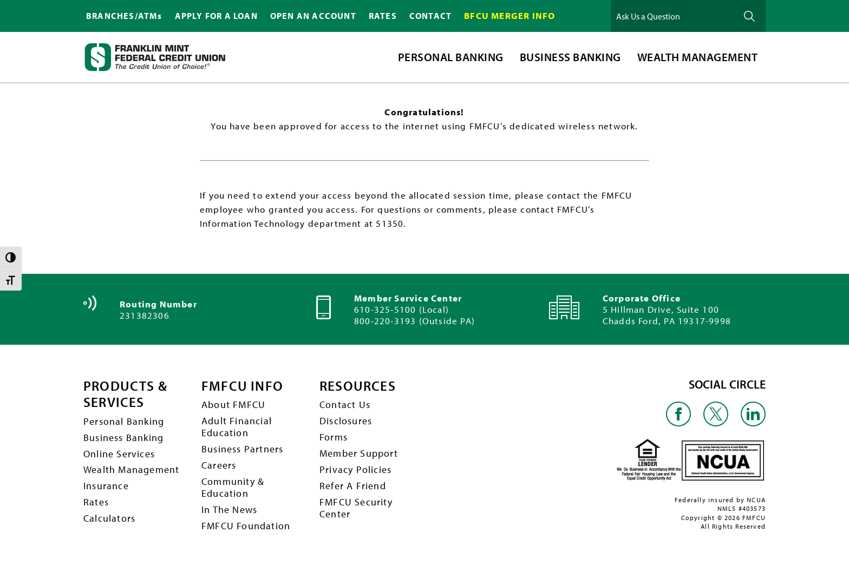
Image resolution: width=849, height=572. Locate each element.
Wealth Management (131, 471)
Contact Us (344, 405)
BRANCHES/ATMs (124, 15)
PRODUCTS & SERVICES (127, 393)
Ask (749, 16)
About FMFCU (233, 405)
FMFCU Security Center (356, 510)
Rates (96, 504)
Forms (333, 438)
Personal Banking (123, 421)
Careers (218, 467)
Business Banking (123, 438)
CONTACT (430, 15)
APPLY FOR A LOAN (216, 15)
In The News (229, 512)
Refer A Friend (352, 488)
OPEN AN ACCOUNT (313, 15)
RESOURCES (358, 385)
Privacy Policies (355, 471)
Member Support (358, 455)
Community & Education (232, 489)
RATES (383, 15)
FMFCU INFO (242, 385)
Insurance (106, 488)
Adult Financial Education (236, 427)
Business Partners (242, 450)
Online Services (119, 455)
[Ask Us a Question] (673, 16)
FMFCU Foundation (245, 529)
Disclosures (345, 421)
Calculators (109, 521)
